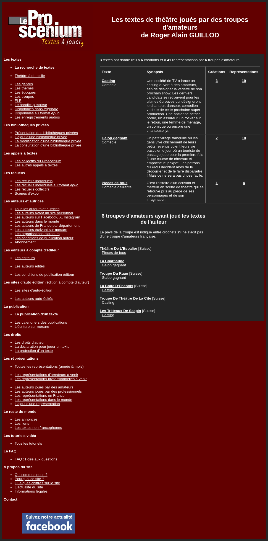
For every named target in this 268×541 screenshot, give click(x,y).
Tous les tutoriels (28, 443)
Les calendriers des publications (41, 322)
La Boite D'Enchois (116, 286)
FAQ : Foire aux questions (36, 459)
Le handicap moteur (31, 105)
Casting (108, 81)
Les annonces (26, 419)
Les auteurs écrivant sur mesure (41, 230)
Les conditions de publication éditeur (44, 274)
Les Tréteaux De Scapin (120, 311)
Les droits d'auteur (30, 342)
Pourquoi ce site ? (29, 479)
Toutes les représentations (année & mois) (49, 366)
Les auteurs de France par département (47, 225)
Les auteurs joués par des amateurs (44, 387)
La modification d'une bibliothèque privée (48, 141)
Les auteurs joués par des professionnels (48, 391)
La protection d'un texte (34, 351)
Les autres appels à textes (36, 165)
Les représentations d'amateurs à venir (46, 375)
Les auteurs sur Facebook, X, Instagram (47, 217)
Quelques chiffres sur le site (37, 483)
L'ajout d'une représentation (37, 404)
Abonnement (25, 242)
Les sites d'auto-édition (33, 290)
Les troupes (24, 96)
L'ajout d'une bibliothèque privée (41, 137)
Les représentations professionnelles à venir (51, 379)
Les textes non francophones (38, 428)
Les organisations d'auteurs (37, 234)
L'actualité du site (29, 487)
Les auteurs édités (30, 266)
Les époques (25, 92)
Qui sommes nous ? (31, 475)
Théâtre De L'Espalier (118, 248)
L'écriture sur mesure (32, 326)
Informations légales (31, 491)
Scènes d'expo (27, 193)
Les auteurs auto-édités (34, 299)
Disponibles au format (37, 113)
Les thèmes (24, 88)
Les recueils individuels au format (46, 185)
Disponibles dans (36, 109)
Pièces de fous (114, 183)
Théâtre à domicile (30, 76)
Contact (10, 499)
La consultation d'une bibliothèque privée (48, 145)
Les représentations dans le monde (43, 400)
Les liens (22, 423)
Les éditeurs (25, 258)
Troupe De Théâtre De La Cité (125, 298)
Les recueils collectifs (32, 189)
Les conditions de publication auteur (44, 238)
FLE (18, 101)
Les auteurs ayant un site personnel (44, 213)
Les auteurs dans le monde (37, 221)
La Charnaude (112, 261)
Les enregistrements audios (37, 117)
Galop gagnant (114, 138)
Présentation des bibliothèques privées (46, 133)
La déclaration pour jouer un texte (42, 346)
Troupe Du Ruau (114, 273)
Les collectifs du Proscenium (38, 161)
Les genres (24, 84)
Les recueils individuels (33, 181)
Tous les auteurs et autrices (37, 209)
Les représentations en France (40, 395)
